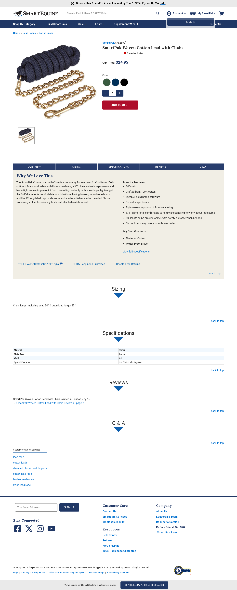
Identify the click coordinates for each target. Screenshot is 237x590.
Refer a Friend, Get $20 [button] (170, 527)
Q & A (203, 166)
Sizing (76, 166)
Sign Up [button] (69, 507)
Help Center (110, 535)
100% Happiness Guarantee (89, 264)
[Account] (176, 13)
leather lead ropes (23, 479)
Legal (15, 572)
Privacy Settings (96, 572)
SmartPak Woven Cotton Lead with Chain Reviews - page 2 (50, 403)
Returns (107, 540)
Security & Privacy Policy (33, 572)
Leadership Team (167, 516)
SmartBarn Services (115, 516)
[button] (155, 13)
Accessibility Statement (118, 572)
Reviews (160, 166)
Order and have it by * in (108, 3)
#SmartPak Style (166, 532)
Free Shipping (111, 545)
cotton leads (20, 462)
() (154, 3)
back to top (214, 273)
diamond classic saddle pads (30, 468)
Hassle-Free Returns (128, 264)
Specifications (118, 166)
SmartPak (108, 42)
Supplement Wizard (126, 24)
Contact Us (109, 511)
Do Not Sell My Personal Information (144, 585)
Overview (34, 166)
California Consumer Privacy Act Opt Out (67, 572)
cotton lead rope (22, 473)
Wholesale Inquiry (113, 522)
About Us (162, 511)
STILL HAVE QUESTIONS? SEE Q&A (40, 264)
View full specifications (136, 251)
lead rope (18, 457)
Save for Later (135, 53)
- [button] (105, 93)
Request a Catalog (167, 522)
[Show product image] (55, 83)
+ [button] (119, 93)
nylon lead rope (22, 485)
